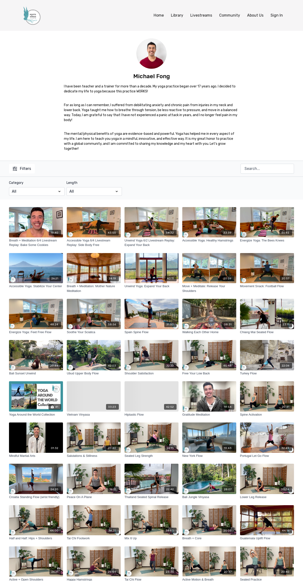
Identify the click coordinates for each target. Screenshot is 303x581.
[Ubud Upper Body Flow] (94, 373)
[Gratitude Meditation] (209, 414)
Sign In (277, 15)
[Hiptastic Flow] (151, 414)
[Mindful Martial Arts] (36, 456)
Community (229, 15)
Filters (22, 168)
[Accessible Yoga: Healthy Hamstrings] (209, 240)
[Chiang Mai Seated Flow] (267, 332)
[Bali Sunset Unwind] (36, 373)
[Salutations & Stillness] (94, 456)
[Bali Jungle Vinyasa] (209, 497)
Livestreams (201, 15)
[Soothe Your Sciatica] (94, 332)
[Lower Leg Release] (267, 497)
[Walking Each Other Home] (209, 332)
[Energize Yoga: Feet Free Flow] (36, 332)
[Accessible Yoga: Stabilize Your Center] (36, 286)
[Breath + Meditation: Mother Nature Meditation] (94, 288)
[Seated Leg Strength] (151, 456)
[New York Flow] (209, 456)
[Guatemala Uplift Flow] (267, 538)
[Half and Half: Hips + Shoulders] (36, 538)
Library (177, 15)
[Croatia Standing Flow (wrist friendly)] (36, 497)
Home (159, 15)
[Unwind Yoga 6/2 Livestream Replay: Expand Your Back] (151, 242)
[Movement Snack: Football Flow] (267, 286)
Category (16, 183)
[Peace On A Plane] (94, 497)
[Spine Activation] (267, 414)
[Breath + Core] (209, 538)
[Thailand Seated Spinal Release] (151, 497)
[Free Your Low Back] (209, 373)
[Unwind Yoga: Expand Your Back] (151, 286)
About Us (255, 15)
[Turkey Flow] (267, 373)
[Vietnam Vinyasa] (94, 414)
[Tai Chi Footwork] (94, 538)
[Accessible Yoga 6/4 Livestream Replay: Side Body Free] (94, 242)
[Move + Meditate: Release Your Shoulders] (209, 288)
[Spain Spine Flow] (151, 332)
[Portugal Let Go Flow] (267, 456)
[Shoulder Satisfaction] (151, 373)
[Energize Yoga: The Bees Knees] (267, 240)
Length (72, 183)
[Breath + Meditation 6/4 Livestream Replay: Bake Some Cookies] (36, 242)
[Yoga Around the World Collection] (36, 414)
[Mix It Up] (151, 538)
